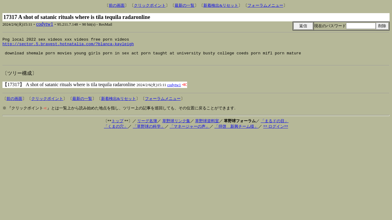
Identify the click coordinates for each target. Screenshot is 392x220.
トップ (117, 125)
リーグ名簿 (147, 125)
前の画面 (117, 5)
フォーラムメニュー (265, 5)
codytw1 (44, 24)
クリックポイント (150, 5)
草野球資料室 (207, 125)
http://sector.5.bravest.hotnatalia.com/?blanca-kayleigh (68, 45)
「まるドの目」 (274, 125)
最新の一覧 (184, 5)
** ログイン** (275, 131)
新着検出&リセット (220, 5)
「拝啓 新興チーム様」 (236, 131)
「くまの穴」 (116, 131)
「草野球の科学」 (149, 131)
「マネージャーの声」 (189, 131)
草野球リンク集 (176, 125)
